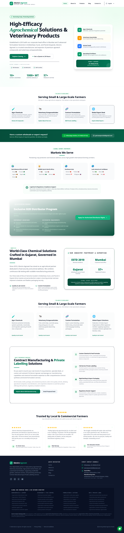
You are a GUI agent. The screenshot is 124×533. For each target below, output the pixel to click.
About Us (73, 3)
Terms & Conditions (49, 526)
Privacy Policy (37, 526)
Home (65, 3)
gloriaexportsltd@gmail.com (92, 468)
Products (82, 3)
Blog (89, 3)
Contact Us (98, 3)
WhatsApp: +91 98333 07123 (92, 465)
